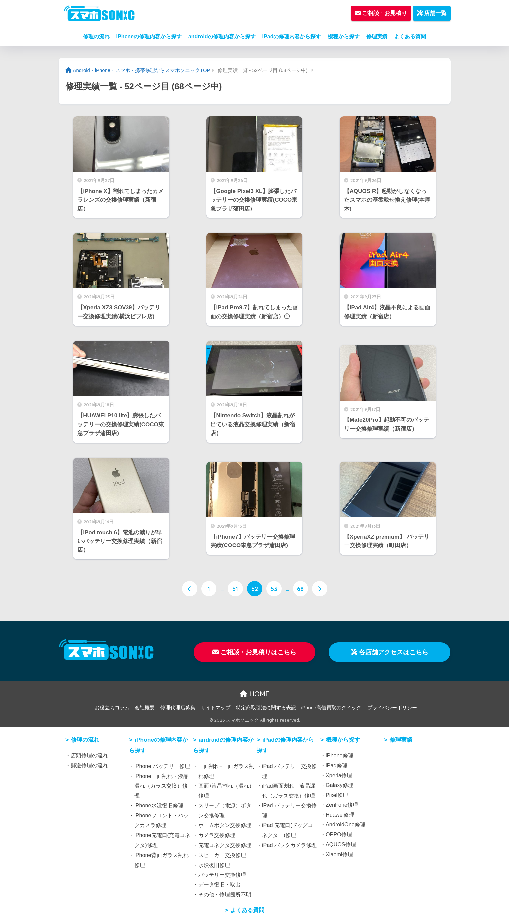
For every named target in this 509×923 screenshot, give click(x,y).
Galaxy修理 (339, 785)
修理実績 (376, 36)
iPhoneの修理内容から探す (149, 36)
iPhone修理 (339, 755)
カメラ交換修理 (216, 835)
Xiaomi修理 (339, 854)
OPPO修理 (339, 834)
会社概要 (145, 707)
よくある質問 (410, 36)
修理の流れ (96, 36)
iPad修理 (336, 765)
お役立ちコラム (112, 707)
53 (274, 588)
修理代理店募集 (177, 707)
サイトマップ (215, 707)
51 (235, 588)
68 (300, 588)
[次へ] (319, 588)
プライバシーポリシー (392, 707)
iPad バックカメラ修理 (289, 845)
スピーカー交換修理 (222, 855)
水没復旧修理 (214, 865)
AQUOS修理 (341, 844)
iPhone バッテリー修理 (162, 766)
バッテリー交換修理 (222, 875)
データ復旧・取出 (219, 884)
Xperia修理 (339, 775)
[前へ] (189, 588)
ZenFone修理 (342, 805)
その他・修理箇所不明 (224, 894)
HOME (254, 694)
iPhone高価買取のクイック (331, 707)
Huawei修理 (340, 815)
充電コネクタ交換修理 (224, 845)
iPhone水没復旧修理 (158, 805)
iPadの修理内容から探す (291, 36)
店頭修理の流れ (89, 755)
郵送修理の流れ (89, 765)
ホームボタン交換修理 (224, 825)
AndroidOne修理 (345, 824)
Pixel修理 (337, 795)
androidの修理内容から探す (222, 36)
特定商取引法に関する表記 (266, 707)
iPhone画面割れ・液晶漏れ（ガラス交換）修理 (161, 786)
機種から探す (344, 36)
